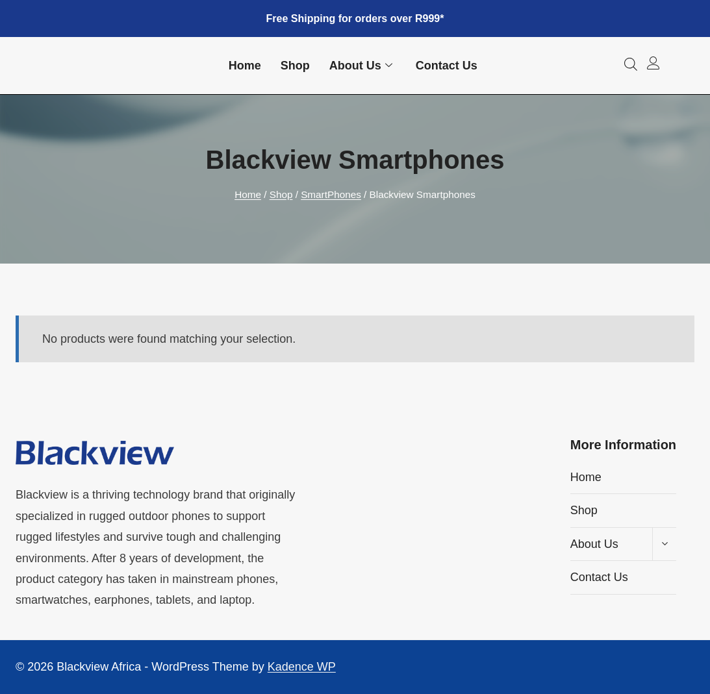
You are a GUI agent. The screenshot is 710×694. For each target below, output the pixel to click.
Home (245, 65)
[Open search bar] (630, 64)
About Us (360, 66)
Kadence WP (302, 666)
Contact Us (446, 65)
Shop (295, 65)
